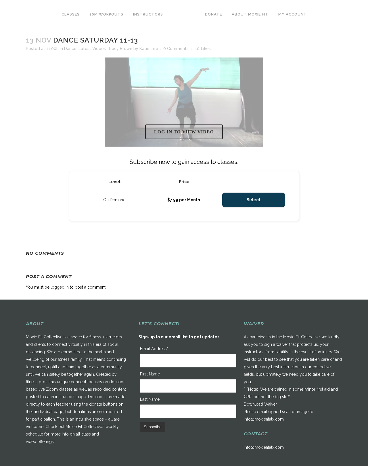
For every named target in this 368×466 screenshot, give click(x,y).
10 (203, 49)
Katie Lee (148, 48)
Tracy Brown (120, 48)
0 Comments (176, 48)
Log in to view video (184, 131)
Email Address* (154, 348)
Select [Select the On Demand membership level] (253, 199)
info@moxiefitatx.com (264, 419)
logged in (60, 287)
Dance (70, 48)
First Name (150, 374)
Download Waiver (260, 404)
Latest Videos (92, 48)
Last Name (150, 399)
